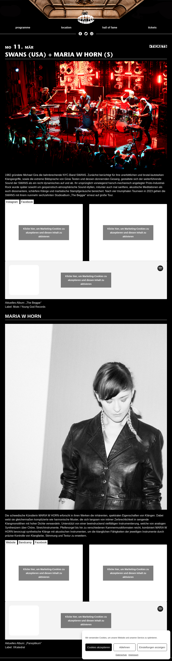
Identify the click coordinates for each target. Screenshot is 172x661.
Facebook (27, 201)
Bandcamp (25, 542)
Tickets (158, 46)
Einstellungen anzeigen (152, 647)
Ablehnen (124, 647)
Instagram (12, 201)
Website (11, 542)
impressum (133, 655)
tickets (152, 27)
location (66, 27)
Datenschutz (121, 655)
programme (22, 27)
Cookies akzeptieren (98, 647)
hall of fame (109, 27)
